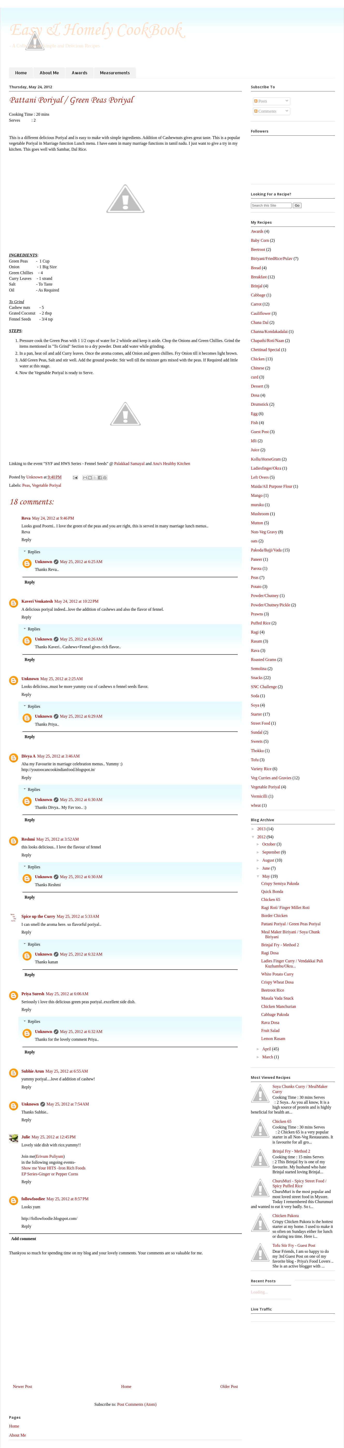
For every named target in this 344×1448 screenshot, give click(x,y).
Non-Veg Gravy (264, 532)
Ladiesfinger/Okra (266, 468)
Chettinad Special (265, 349)
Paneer (256, 559)
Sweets (257, 741)
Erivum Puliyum (49, 1156)
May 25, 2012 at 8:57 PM (67, 1199)
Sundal (256, 732)
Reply (26, 539)
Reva (26, 518)
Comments (265, 111)
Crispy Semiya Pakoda (280, 883)
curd (254, 377)
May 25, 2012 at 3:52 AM (57, 839)
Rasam (256, 641)
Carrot (256, 304)
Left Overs (260, 477)
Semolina (258, 668)
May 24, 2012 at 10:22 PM (76, 601)
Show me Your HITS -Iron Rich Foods (53, 1168)
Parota (256, 568)
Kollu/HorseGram (266, 459)
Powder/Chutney (265, 595)
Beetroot (258, 249)
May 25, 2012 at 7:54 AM (68, 1104)
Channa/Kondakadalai (269, 331)
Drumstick (259, 404)
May (266, 876)
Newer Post (22, 1386)
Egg (254, 413)
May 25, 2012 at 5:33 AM (78, 916)
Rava (255, 650)
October (269, 844)
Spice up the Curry (38, 916)
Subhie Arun (32, 1071)
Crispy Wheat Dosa (277, 982)
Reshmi (28, 839)
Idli (254, 441)
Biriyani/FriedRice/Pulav (272, 258)
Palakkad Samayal (129, 463)
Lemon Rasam (273, 1038)
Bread (256, 268)
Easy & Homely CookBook (95, 30)
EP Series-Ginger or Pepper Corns (49, 1174)
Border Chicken (274, 915)
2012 (262, 837)
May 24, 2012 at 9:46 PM (53, 518)
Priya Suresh (32, 994)
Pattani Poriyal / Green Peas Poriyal (291, 924)
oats (254, 541)
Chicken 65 (270, 899)
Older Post (229, 1386)
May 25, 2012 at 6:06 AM (67, 994)
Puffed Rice (261, 623)
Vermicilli (259, 796)
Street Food (260, 723)
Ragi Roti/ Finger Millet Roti (285, 907)
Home (21, 72)
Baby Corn (260, 240)
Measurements (115, 72)
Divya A (28, 756)
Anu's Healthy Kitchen (171, 463)
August (268, 860)
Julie (25, 1137)
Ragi (255, 632)
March (268, 1057)
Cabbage (258, 295)
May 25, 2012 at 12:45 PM (54, 1137)
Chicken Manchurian (278, 1006)
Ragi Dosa (270, 953)
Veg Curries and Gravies (271, 778)
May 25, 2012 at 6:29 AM (81, 716)
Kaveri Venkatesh (37, 601)
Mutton (257, 523)
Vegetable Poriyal (46, 485)
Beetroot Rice (272, 990)
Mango (257, 495)
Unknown (43, 561)
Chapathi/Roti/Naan (267, 340)
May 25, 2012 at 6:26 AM (81, 639)
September (271, 852)
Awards (79, 72)
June (266, 868)
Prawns (257, 614)
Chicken (258, 359)
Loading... (259, 1292)
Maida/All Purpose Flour (271, 486)
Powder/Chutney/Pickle (270, 605)
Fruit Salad (270, 1030)
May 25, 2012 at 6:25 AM (81, 561)
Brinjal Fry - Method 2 (280, 945)
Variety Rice (261, 769)
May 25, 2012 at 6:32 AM (81, 954)
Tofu (255, 760)
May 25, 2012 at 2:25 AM (61, 678)
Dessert (257, 386)
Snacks (257, 677)
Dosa (255, 395)
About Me (49, 72)
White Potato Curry (277, 974)
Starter (256, 714)
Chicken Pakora (285, 1215)
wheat (256, 805)
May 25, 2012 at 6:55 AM (67, 1071)
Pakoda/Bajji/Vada (266, 550)
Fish (254, 422)
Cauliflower (261, 313)
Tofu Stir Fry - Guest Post (293, 1245)
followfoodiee (33, 1199)
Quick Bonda (272, 891)
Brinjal (256, 286)
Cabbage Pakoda (275, 1014)
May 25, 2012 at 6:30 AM (81, 799)
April (267, 1049)
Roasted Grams (263, 659)
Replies (34, 552)
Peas (26, 485)
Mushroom (260, 514)
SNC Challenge (264, 687)
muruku (257, 505)
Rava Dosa (270, 1022)
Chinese (257, 368)
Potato (256, 586)
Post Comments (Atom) (136, 1404)
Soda (255, 696)
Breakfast (259, 277)
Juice (255, 450)
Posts (260, 101)
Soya (255, 705)
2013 (262, 829)
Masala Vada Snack (277, 998)
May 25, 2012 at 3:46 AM (58, 756)
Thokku (257, 750)
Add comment (23, 1238)
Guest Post (260, 432)
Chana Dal (259, 322)
